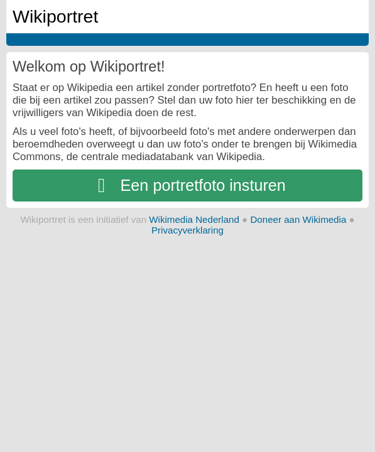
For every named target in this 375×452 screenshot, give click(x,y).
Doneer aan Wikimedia (298, 219)
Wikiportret (55, 16)
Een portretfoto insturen (187, 185)
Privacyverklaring (187, 230)
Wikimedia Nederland (194, 219)
